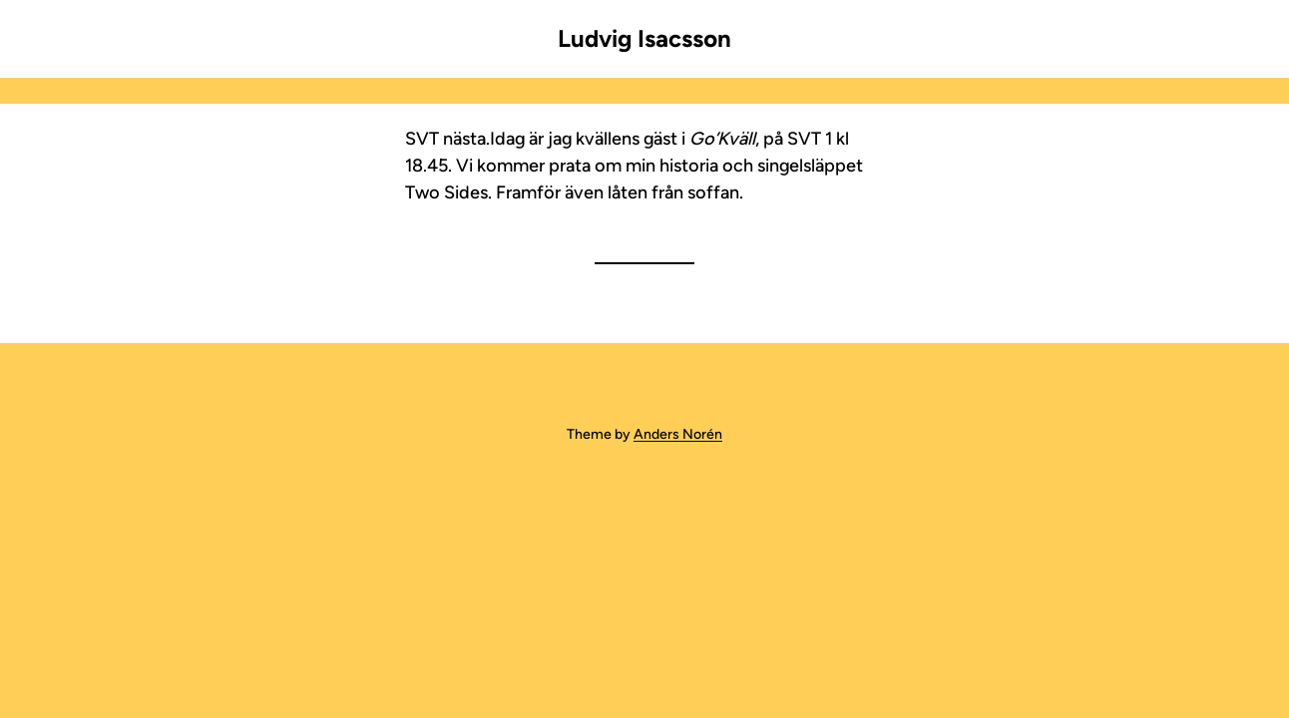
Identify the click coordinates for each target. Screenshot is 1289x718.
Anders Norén (678, 434)
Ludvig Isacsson (644, 38)
